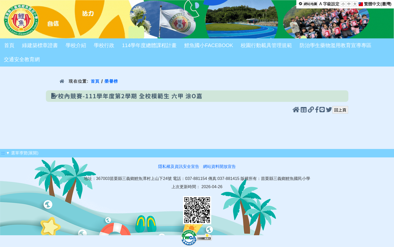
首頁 (9, 45)
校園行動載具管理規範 (266, 45)
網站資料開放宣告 (219, 166)
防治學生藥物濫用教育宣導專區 (335, 45)
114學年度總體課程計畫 (149, 45)
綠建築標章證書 (40, 45)
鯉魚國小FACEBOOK (208, 45)
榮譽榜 (111, 81)
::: (3, 153)
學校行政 (104, 45)
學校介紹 (76, 45)
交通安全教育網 (22, 59)
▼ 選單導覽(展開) (22, 153)
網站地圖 (310, 4)
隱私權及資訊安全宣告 (178, 166)
